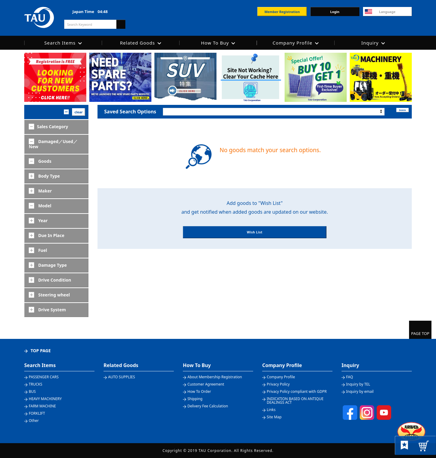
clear (78, 112)
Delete (398, 111)
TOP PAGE (41, 350)
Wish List (254, 238)
